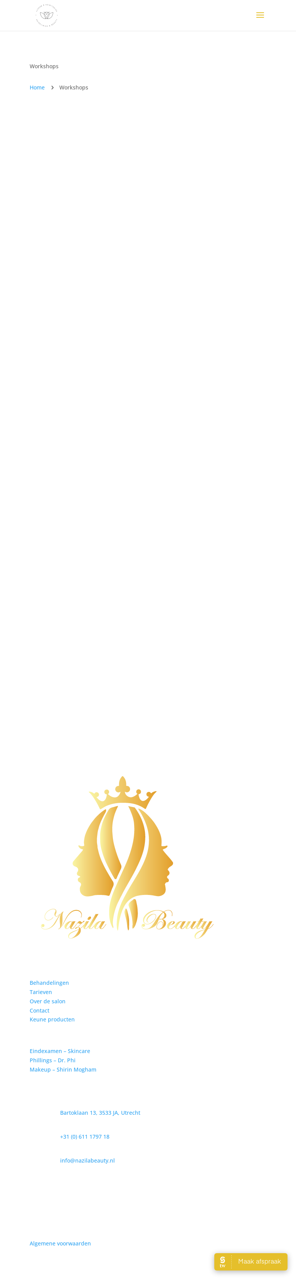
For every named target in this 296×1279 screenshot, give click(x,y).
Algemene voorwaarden (60, 1243)
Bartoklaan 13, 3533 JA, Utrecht (100, 1112)
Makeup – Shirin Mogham (63, 1069)
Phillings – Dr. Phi (53, 1060)
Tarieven (41, 992)
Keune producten (52, 1019)
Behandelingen (49, 982)
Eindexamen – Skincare (60, 1051)
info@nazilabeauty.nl (87, 1160)
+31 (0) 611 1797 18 (84, 1136)
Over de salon (48, 1001)
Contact (39, 1010)
